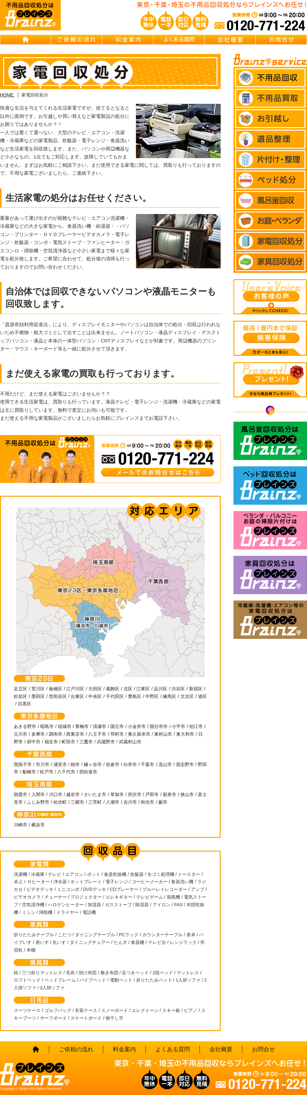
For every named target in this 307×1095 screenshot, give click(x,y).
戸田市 (152, 794)
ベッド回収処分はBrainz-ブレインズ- (270, 485)
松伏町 (60, 802)
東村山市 (163, 734)
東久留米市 (139, 734)
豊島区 (134, 696)
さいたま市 (95, 794)
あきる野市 (25, 726)
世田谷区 (58, 696)
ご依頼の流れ (76, 39)
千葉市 (147, 764)
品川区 (160, 688)
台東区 (77, 696)
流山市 (165, 764)
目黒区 (24, 703)
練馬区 (169, 696)
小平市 (178, 726)
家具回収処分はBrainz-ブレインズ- (270, 575)
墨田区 (38, 696)
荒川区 (38, 688)
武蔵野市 (106, 741)
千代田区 (115, 696)
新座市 (169, 794)
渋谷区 (178, 688)
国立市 (117, 726)
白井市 (130, 764)
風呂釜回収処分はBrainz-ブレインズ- (270, 441)
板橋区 (55, 688)
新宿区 (195, 688)
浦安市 (60, 764)
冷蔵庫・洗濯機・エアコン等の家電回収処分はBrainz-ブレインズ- (270, 620)
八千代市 (66, 771)
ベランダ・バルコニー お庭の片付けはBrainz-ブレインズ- (270, 530)
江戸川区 (75, 688)
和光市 (147, 802)
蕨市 (162, 802)
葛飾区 (112, 688)
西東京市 (75, 734)
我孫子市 (23, 764)
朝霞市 (20, 794)
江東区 (143, 688)
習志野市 (185, 764)
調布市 (55, 734)
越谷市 (73, 794)
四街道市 (88, 771)
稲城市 (64, 726)
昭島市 (47, 726)
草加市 (117, 794)
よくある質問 (179, 39)
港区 (202, 696)
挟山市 (187, 794)
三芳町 (95, 802)
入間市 (38, 794)
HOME (25, 39)
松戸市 (46, 771)
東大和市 (185, 734)
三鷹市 (86, 741)
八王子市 (97, 734)
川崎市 (20, 824)
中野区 (152, 696)
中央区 (95, 696)
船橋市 (29, 771)
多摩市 (38, 734)
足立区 (20, 688)
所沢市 (134, 794)
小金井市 (137, 726)
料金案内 (128, 39)
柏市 (75, 764)
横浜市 (38, 824)
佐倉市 (112, 764)
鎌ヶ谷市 (93, 764)
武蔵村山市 (130, 741)
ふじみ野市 (38, 802)
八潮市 (112, 802)
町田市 (68, 741)
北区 (127, 688)
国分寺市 (159, 726)
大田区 (95, 688)
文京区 (187, 696)
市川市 (42, 764)
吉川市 (130, 802)
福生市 (51, 741)
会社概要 (230, 39)
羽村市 (117, 734)
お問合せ (281, 39)
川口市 (55, 794)
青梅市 (82, 726)
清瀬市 (99, 726)
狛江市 (196, 726)
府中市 (33, 741)
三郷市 (77, 802)
